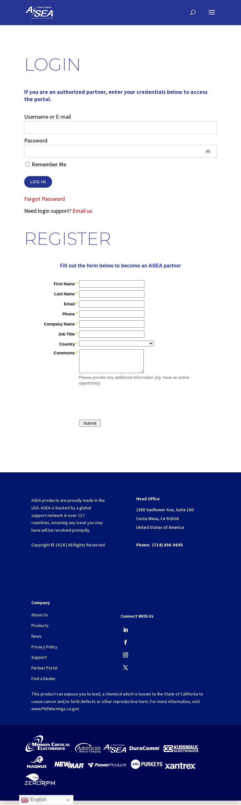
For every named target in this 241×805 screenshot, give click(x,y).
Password (35, 140)
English (33, 800)
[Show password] (208, 151)
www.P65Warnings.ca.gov (55, 713)
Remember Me (45, 164)
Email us (82, 210)
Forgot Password (44, 198)
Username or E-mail (47, 116)
